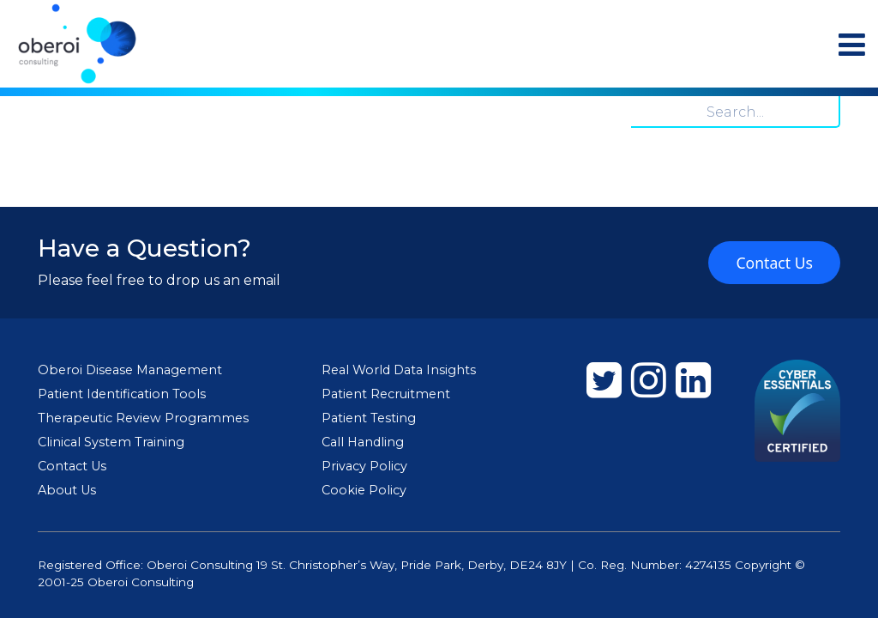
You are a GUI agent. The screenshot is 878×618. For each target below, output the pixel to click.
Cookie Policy (364, 490)
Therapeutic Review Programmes (143, 418)
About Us (67, 490)
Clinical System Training (111, 442)
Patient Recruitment (386, 394)
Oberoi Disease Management (130, 370)
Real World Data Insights (399, 370)
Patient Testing (369, 418)
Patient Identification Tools (122, 394)
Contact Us (774, 262)
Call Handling (363, 442)
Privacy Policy (364, 466)
